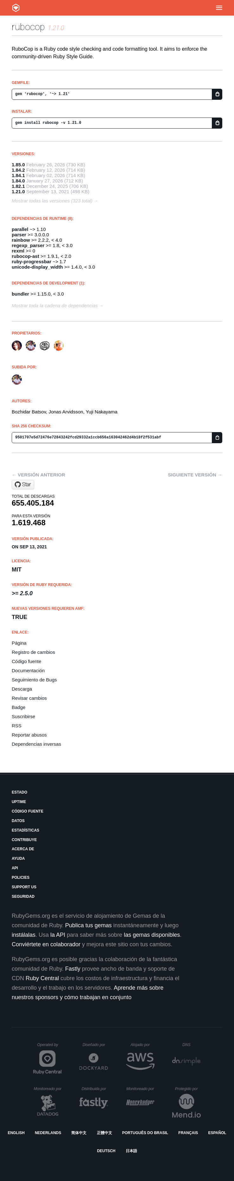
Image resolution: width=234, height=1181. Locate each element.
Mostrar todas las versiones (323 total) (52, 200)
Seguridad (23, 896)
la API (57, 935)
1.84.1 (18, 175)
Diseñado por (95, 1045)
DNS (191, 1045)
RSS (17, 725)
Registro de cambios (33, 652)
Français (188, 1133)
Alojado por (142, 1045)
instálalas (23, 935)
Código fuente (26, 661)
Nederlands (48, 1133)
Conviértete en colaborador (46, 944)
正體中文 (104, 1133)
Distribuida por (95, 1089)
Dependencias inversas (36, 744)
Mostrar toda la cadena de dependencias (55, 305)
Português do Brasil (145, 1133)
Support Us (24, 887)
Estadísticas (25, 830)
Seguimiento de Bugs (34, 679)
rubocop (28, 26)
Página (19, 643)
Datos (18, 821)
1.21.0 (18, 191)
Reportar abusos (29, 734)
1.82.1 (18, 186)
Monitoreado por (48, 1089)
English (16, 1133)
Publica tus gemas (88, 925)
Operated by (49, 1047)
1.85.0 (18, 164)
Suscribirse (23, 716)
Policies (20, 877)
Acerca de (23, 849)
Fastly (72, 969)
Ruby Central (42, 978)
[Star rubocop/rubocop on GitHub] (23, 484)
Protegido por (188, 1089)
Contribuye (24, 840)
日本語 (131, 1151)
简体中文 (78, 1133)
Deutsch (106, 1151)
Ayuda (18, 858)
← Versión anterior (38, 474)
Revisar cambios (29, 698)
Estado (19, 792)
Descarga (22, 689)
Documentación (28, 670)
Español (217, 1133)
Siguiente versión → (195, 474)
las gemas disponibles (152, 935)
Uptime (19, 802)
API (15, 868)
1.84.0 (18, 180)
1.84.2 (18, 170)
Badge (18, 707)
